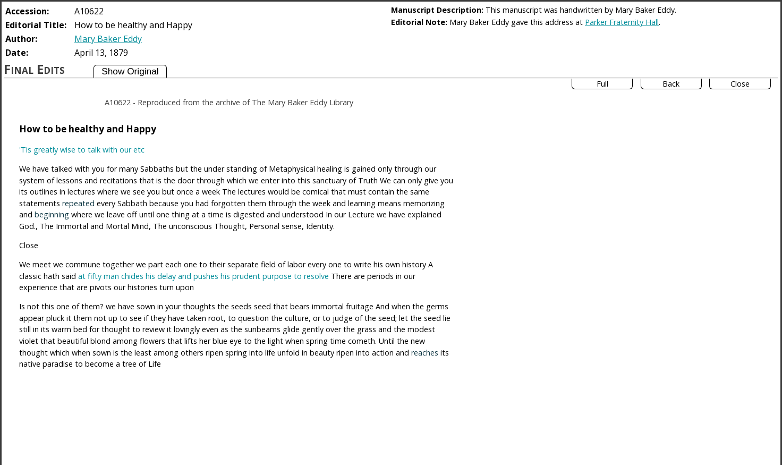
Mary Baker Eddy (108, 39)
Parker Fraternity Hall (622, 22)
